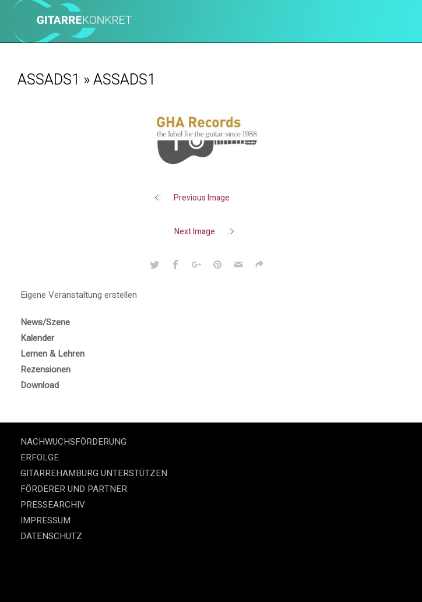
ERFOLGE (39, 457)
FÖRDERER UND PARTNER (73, 489)
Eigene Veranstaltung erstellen (78, 294)
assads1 (48, 80)
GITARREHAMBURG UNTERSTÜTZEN (93, 473)
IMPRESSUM (45, 520)
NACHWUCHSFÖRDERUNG (73, 441)
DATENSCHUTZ (51, 536)
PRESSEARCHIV (52, 504)
